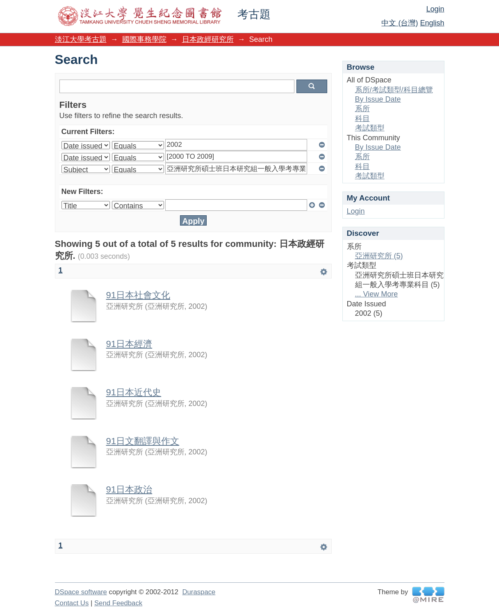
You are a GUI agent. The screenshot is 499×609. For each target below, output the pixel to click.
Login (435, 9)
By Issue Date (378, 99)
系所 (362, 109)
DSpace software (81, 592)
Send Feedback (118, 603)
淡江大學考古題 (81, 39)
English (432, 23)
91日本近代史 (134, 392)
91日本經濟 (129, 344)
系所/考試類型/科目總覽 (394, 90)
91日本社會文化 (138, 295)
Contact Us (72, 603)
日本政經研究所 (208, 39)
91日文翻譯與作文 (143, 441)
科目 (362, 118)
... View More (376, 294)
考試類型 (370, 128)
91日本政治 (129, 489)
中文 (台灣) (399, 23)
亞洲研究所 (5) (379, 256)
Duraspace (198, 592)
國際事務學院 (144, 39)
